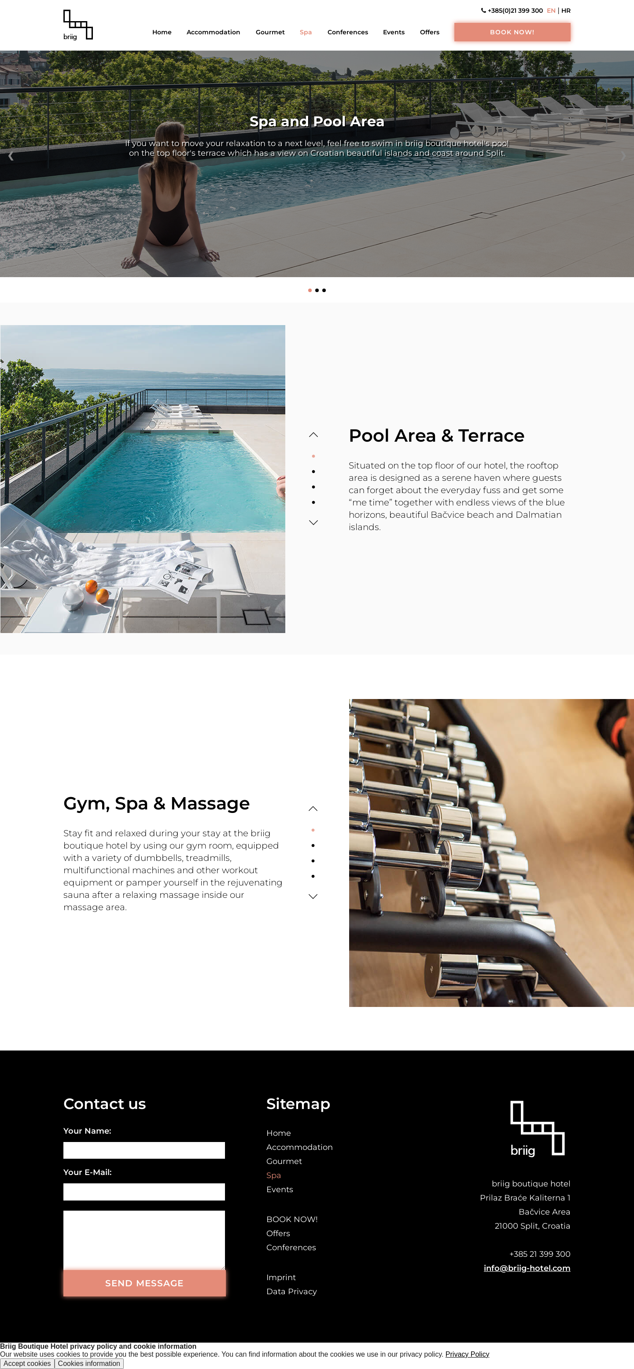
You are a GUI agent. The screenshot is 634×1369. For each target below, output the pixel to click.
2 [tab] (313, 472)
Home (162, 32)
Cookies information (89, 1363)
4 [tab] (313, 502)
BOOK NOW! (512, 32)
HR (566, 10)
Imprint (281, 1277)
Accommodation (213, 32)
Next (313, 522)
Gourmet (270, 32)
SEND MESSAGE (144, 1283)
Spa (306, 32)
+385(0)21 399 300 (512, 10)
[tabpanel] (142, 479)
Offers (429, 32)
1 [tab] (313, 456)
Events (394, 32)
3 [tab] (313, 487)
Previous (313, 434)
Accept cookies (27, 1363)
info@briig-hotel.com (527, 1268)
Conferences (348, 32)
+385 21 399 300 (540, 1254)
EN (551, 10)
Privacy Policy (468, 1354)
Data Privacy (291, 1291)
